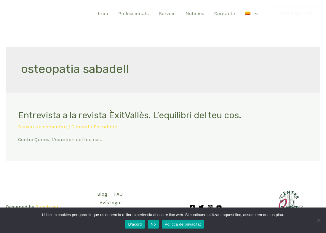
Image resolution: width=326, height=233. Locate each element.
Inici (103, 13)
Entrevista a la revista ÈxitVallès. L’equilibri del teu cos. (129, 115)
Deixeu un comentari (42, 127)
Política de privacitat (183, 224)
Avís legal (111, 202)
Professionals (133, 13)
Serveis (167, 13)
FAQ (118, 194)
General (80, 127)
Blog (102, 194)
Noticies (195, 13)
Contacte (224, 13)
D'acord (135, 224)
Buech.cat (47, 207)
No (153, 224)
